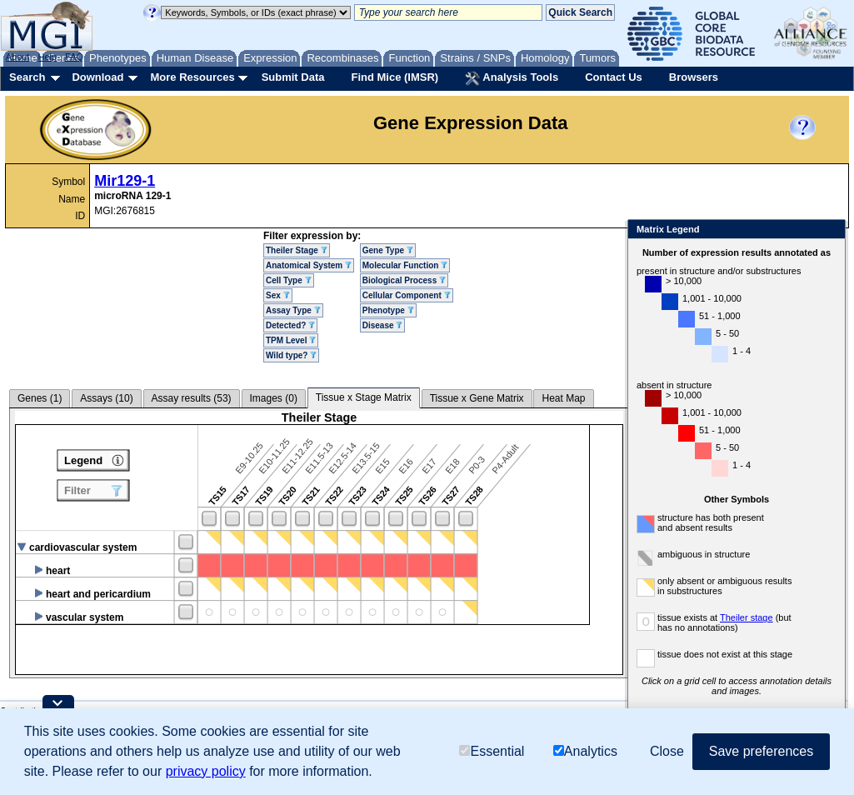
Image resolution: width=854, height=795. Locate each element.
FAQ (74, 57)
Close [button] (667, 751)
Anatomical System (309, 265)
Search (27, 77)
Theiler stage (714, 617)
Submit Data (293, 77)
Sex (278, 295)
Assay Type (293, 310)
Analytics (585, 751)
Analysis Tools (511, 78)
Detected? (290, 325)
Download (97, 77)
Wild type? (291, 355)
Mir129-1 (124, 180)
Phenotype (388, 310)
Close (797, 230)
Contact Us (613, 77)
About (18, 57)
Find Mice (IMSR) (394, 77)
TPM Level (291, 340)
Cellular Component (406, 295)
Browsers (693, 77)
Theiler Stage (296, 250)
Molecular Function (404, 265)
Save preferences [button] (761, 751)
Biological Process (404, 280)
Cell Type (289, 280)
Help (47, 57)
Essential (491, 751)
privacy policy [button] (206, 771)
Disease (382, 325)
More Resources (192, 77)
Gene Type (387, 250)
